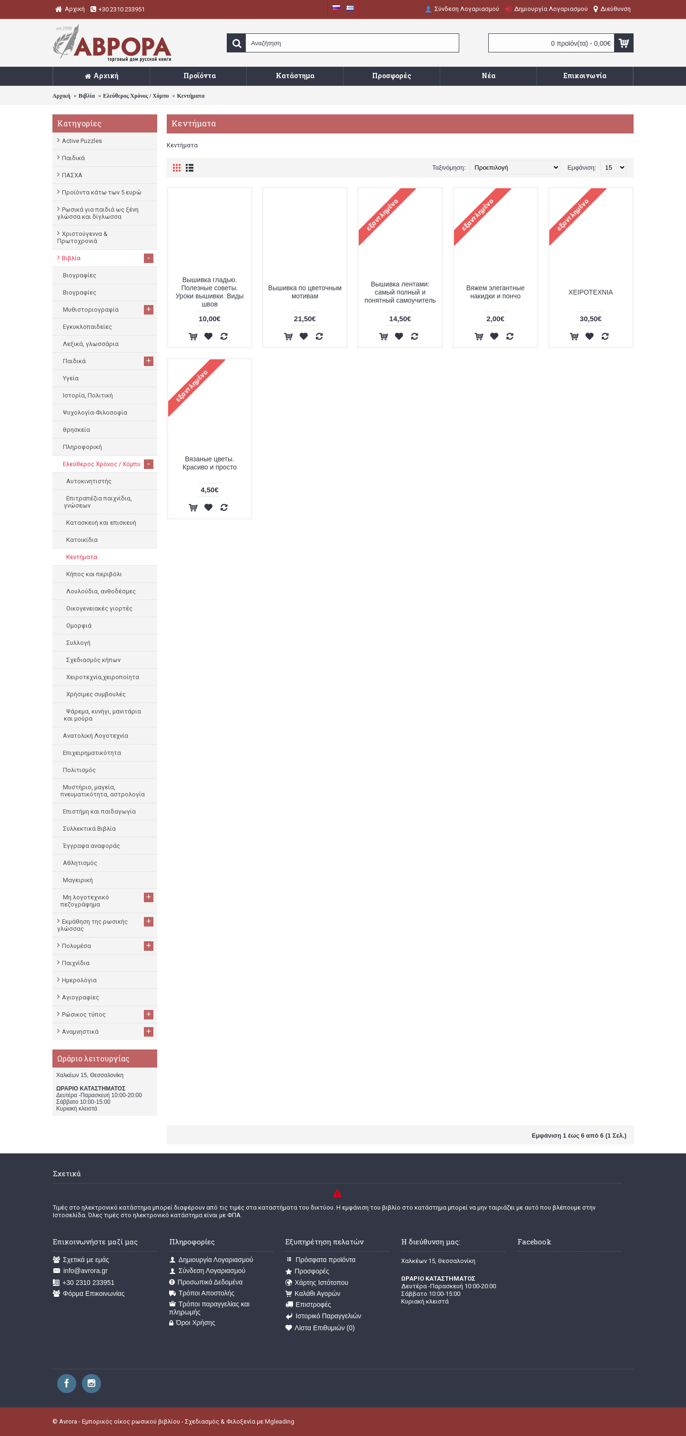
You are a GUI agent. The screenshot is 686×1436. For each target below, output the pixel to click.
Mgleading (279, 1421)
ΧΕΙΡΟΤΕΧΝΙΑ (590, 292)
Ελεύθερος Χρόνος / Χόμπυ (136, 95)
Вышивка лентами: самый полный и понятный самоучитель (400, 292)
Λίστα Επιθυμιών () (320, 1328)
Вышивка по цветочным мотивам (305, 292)
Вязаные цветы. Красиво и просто (209, 463)
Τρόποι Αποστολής (201, 1293)
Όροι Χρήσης (192, 1323)
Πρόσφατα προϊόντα (320, 1260)
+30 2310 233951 (83, 1283)
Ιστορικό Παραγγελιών (323, 1316)
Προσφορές (307, 1271)
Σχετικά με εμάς (81, 1260)
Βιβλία (87, 95)
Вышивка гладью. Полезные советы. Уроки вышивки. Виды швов (210, 292)
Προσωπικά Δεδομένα (206, 1282)
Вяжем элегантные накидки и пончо (495, 292)
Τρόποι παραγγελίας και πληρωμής (209, 1308)
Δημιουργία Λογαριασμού (211, 1260)
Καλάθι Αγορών (313, 1294)
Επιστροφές (308, 1305)
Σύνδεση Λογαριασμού (207, 1271)
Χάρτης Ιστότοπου (317, 1283)
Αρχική (61, 95)
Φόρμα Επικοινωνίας (89, 1294)
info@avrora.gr (80, 1271)
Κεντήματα (190, 95)
